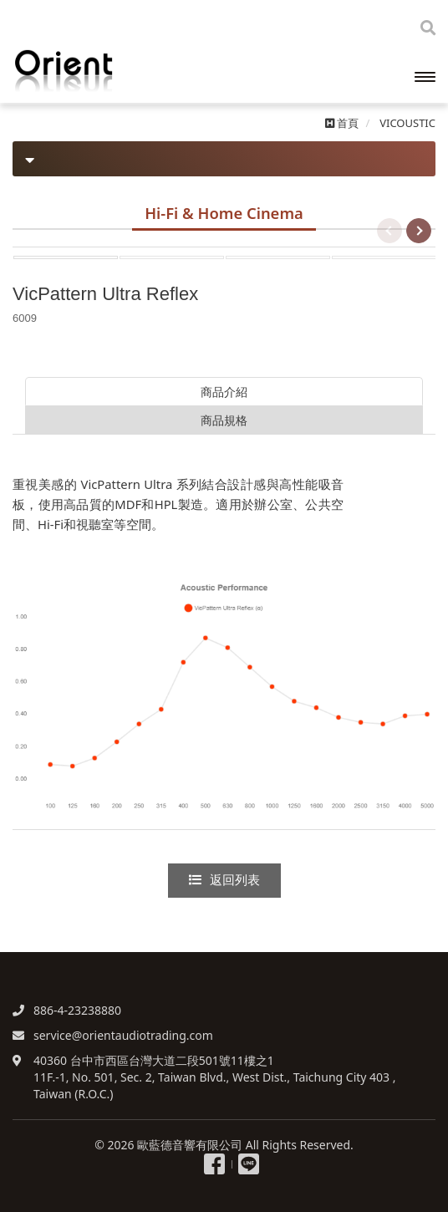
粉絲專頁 (214, 1163)
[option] (65, 257)
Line (248, 1163)
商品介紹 (224, 392)
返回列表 (224, 880)
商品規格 (224, 420)
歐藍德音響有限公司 (96, 71)
